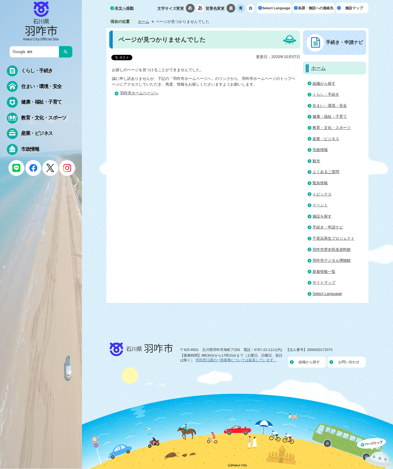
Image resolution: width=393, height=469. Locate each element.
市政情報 (320, 150)
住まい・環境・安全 (329, 105)
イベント (320, 205)
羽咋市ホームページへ (139, 93)
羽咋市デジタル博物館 (331, 260)
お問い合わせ (348, 362)
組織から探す (323, 83)
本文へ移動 (124, 8)
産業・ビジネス (325, 139)
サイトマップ (323, 282)
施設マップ (354, 8)
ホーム (143, 21)
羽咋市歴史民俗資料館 (331, 249)
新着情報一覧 (323, 271)
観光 (316, 161)
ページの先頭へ (375, 453)
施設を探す (322, 216)
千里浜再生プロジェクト (333, 238)
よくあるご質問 (325, 172)
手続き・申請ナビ (344, 42)
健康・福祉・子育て (329, 116)
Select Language (276, 8)
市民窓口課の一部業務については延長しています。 (236, 360)
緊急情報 (320, 183)
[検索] (36, 51)
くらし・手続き (325, 94)
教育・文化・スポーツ (331, 127)
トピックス (322, 194)
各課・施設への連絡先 (316, 8)
